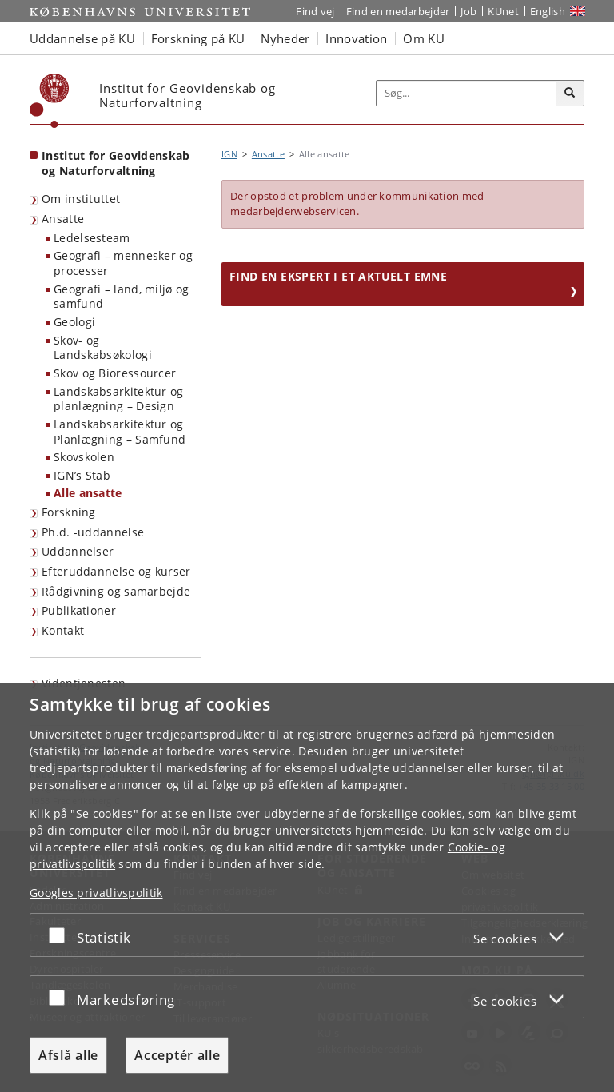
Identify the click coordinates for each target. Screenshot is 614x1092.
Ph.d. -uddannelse (93, 532)
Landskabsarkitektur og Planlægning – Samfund (119, 431)
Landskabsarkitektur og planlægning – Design (119, 399)
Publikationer (79, 610)
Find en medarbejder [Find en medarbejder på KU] (398, 11)
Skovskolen (84, 456)
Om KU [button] (424, 38)
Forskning (69, 512)
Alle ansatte (88, 492)
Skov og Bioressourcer (115, 373)
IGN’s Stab (82, 475)
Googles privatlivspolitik (96, 892)
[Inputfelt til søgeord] (466, 93)
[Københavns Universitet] (50, 101)
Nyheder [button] (285, 38)
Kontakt (63, 630)
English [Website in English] (547, 11)
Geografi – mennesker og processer (123, 263)
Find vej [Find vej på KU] (315, 11)
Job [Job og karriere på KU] (468, 11)
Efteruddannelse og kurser (116, 571)
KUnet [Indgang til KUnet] (503, 11)
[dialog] (307, 887)
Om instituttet (81, 198)
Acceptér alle (177, 1055)
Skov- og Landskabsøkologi (103, 348)
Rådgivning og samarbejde (116, 591)
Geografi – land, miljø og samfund (121, 296)
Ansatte (63, 218)
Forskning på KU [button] (198, 38)
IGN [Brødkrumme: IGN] (229, 154)
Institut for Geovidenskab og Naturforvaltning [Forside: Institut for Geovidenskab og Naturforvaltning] (116, 163)
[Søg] (570, 93)
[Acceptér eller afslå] (61, 935)
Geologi (74, 321)
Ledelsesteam (92, 237)
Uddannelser (78, 551)
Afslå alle (68, 1055)
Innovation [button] (356, 38)
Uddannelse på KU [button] (82, 38)
